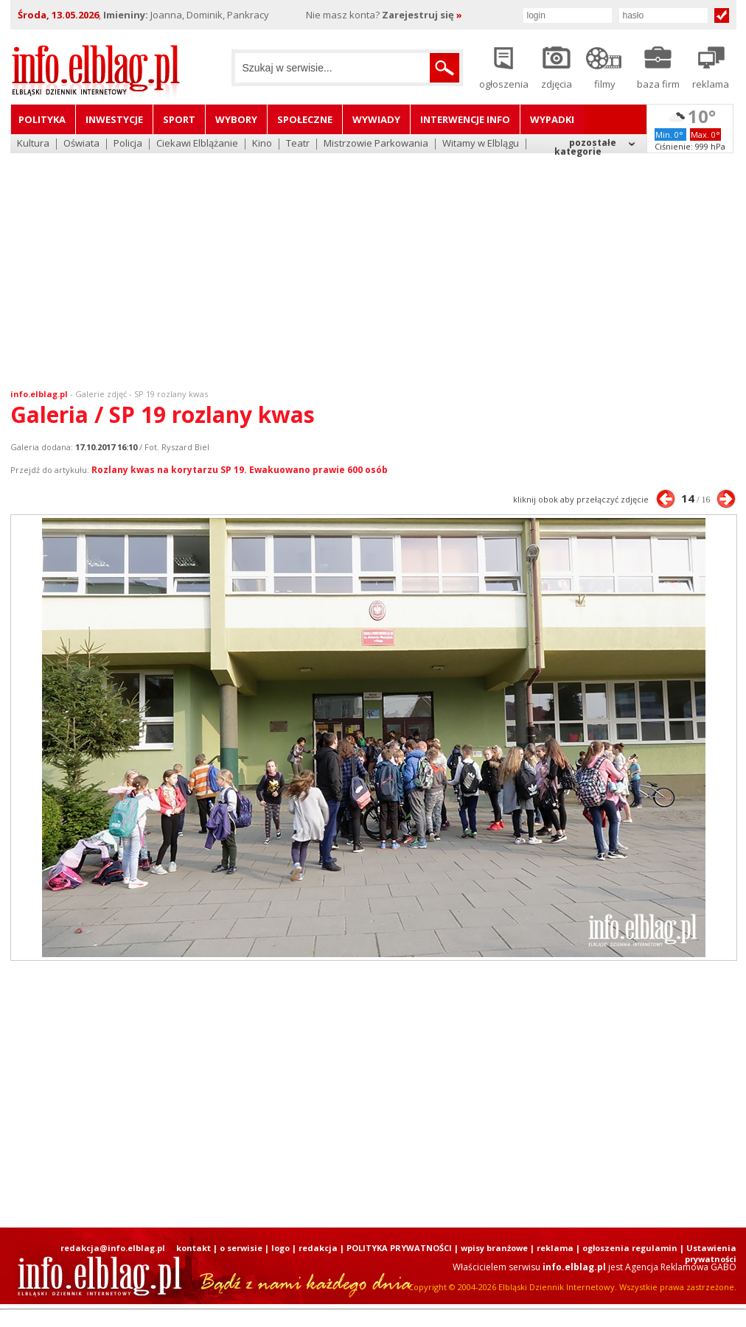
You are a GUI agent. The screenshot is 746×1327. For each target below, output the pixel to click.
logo (280, 1247)
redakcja (318, 1247)
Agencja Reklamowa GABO (680, 1267)
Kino (262, 144)
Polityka (42, 119)
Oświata (81, 144)
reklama (555, 1247)
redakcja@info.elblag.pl (112, 1247)
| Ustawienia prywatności (708, 1253)
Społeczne (304, 119)
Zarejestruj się (422, 14)
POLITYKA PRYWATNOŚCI (399, 1247)
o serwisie (241, 1247)
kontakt (193, 1247)
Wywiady (376, 119)
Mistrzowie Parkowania (376, 144)
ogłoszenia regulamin (629, 1247)
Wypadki (552, 119)
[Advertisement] (373, 261)
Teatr (298, 144)
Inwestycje (114, 119)
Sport (179, 119)
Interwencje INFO (465, 119)
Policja (128, 144)
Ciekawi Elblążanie (197, 144)
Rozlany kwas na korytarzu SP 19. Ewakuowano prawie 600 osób (239, 469)
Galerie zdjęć (101, 393)
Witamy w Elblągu (480, 144)
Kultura (33, 144)
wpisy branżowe (494, 1247)
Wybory (236, 119)
